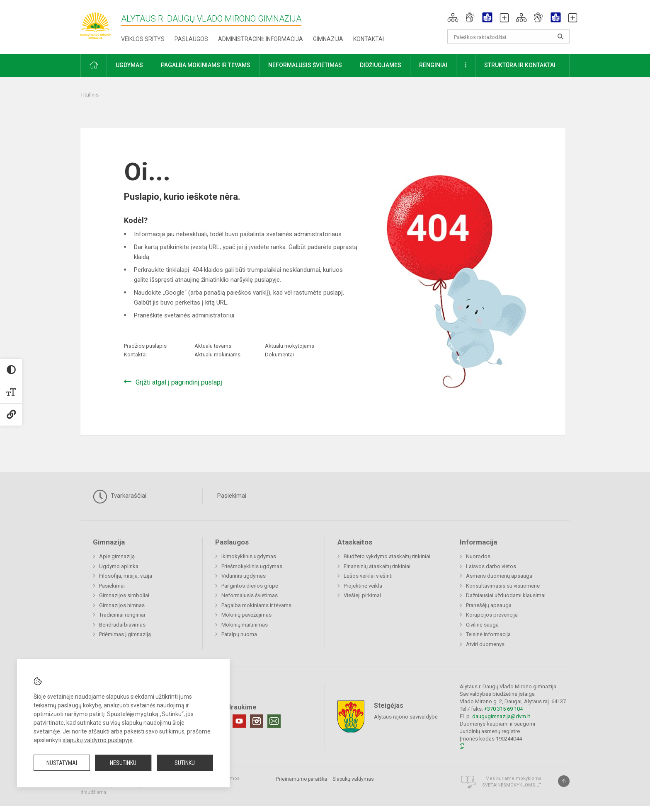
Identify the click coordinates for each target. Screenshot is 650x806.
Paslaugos (191, 39)
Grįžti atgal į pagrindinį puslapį (179, 382)
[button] (452, 17)
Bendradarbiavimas (122, 625)
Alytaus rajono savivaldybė (406, 716)
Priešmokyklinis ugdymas (251, 566)
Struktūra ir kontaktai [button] (519, 65)
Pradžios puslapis (145, 346)
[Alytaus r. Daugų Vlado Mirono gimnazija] (100, 23)
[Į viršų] (564, 781)
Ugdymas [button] (129, 65)
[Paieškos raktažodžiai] (508, 36)
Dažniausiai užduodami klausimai (506, 595)
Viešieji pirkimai (362, 595)
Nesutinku (123, 763)
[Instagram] (256, 721)
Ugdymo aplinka (118, 566)
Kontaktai (368, 39)
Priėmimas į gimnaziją (125, 634)
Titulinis (89, 95)
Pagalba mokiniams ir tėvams (256, 605)
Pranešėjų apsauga (489, 605)
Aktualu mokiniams (217, 354)
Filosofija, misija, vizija (125, 576)
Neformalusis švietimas (249, 595)
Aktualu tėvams (212, 346)
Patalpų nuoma (239, 634)
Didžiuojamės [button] (380, 65)
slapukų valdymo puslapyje (98, 740)
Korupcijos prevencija (492, 615)
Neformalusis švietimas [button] (305, 65)
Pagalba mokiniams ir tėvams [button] (205, 65)
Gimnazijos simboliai (124, 595)
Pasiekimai (231, 495)
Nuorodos (478, 556)
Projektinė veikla (363, 586)
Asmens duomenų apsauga (499, 576)
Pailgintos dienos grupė (249, 586)
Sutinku (185, 763)
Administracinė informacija (260, 39)
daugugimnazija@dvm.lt (501, 716)
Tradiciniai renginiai (122, 615)
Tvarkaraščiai (119, 496)
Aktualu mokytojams (289, 346)
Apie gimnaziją (117, 556)
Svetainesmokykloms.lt (511, 785)
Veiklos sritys (143, 39)
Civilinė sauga (482, 625)
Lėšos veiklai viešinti (368, 576)
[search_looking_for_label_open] (560, 36)
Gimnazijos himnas (122, 605)
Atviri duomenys (485, 644)
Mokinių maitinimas (244, 625)
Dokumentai (279, 354)
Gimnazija (328, 39)
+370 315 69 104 (503, 709)
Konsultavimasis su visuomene (503, 586)
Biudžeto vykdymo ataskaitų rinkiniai (387, 556)
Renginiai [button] (433, 65)
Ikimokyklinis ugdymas (248, 556)
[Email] (274, 721)
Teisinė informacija (488, 634)
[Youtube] (239, 721)
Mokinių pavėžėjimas (246, 615)
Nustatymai (61, 763)
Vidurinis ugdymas (243, 576)
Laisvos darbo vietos (491, 566)
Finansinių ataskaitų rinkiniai (377, 566)
